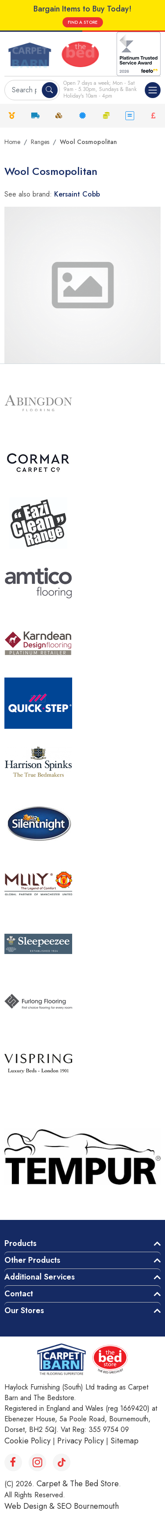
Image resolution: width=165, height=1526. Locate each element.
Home (12, 141)
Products (20, 1243)
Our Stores (24, 1310)
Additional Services (39, 1277)
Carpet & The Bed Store (78, 1483)
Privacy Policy (80, 1440)
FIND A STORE (83, 22)
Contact (18, 1293)
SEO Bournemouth (88, 1506)
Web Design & (30, 1506)
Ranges (40, 141)
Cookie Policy (27, 1440)
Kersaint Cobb (77, 194)
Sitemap (124, 1440)
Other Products (32, 1260)
